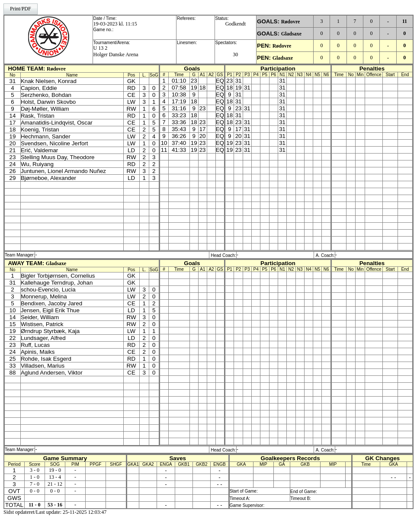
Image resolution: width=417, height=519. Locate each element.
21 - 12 (55, 484)
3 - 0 (34, 470)
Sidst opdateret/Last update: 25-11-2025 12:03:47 (54, 512)
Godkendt (235, 24)
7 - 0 (34, 484)
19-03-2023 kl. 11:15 (115, 24)
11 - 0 (34, 505)
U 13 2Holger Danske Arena (115, 51)
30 (235, 54)
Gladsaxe (291, 34)
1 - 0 (34, 477)
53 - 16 (55, 505)
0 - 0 (34, 491)
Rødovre (290, 22)
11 (404, 21)
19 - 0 (55, 470)
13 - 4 (55, 477)
